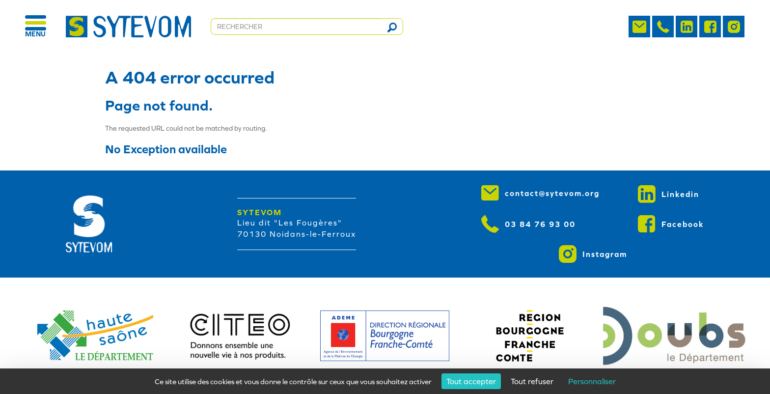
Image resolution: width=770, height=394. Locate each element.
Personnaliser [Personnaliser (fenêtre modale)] (592, 381)
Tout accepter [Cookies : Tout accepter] (471, 381)
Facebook (671, 224)
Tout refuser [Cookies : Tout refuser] (532, 381)
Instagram (593, 254)
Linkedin (668, 194)
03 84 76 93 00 (528, 224)
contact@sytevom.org (540, 193)
